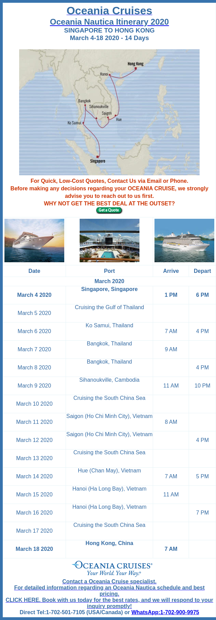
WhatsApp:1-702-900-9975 (165, 612)
